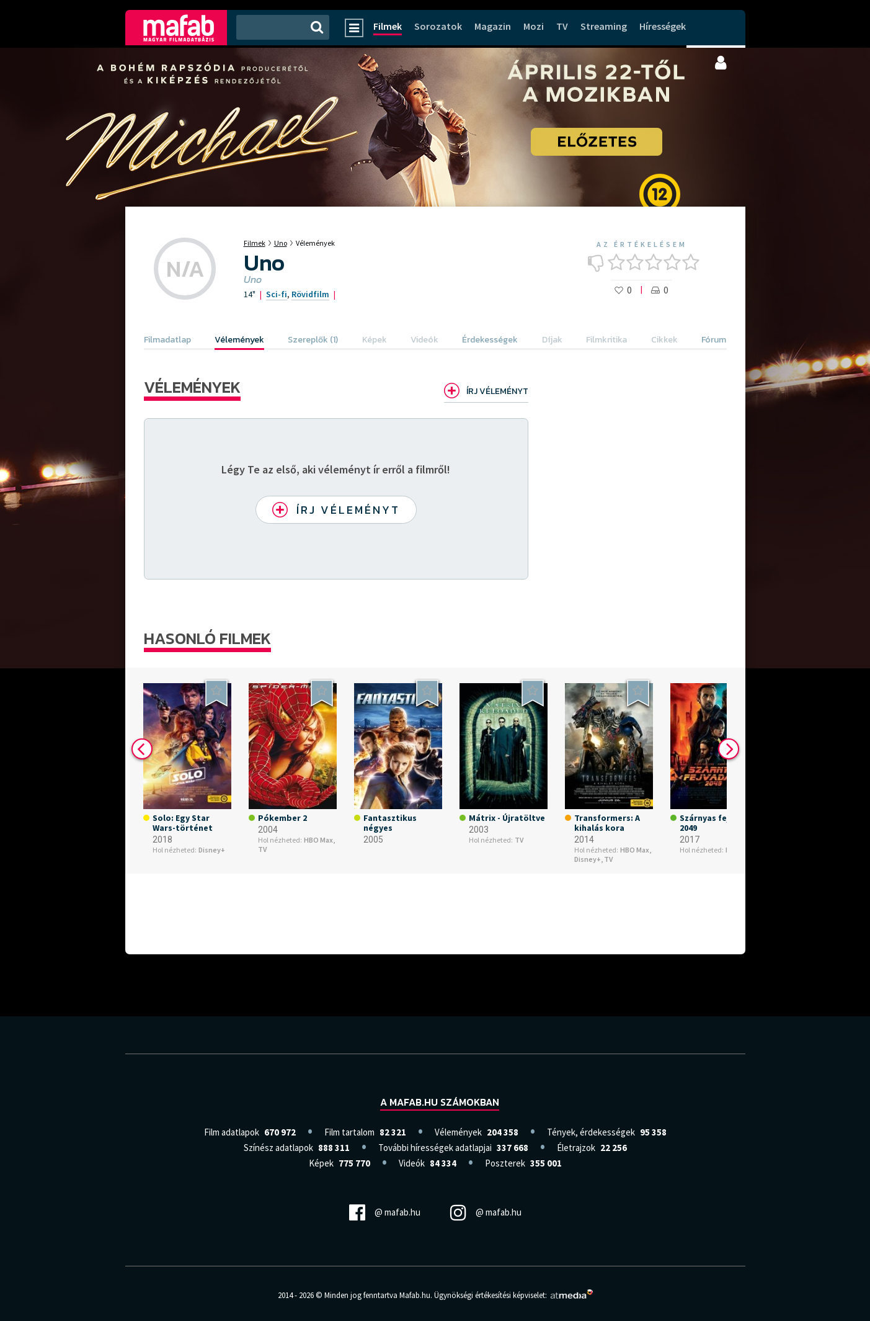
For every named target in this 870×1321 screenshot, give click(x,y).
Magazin (492, 26)
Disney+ (211, 850)
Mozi (533, 26)
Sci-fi (276, 294)
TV (562, 26)
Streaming (603, 26)
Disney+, (588, 859)
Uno (280, 243)
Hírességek (662, 26)
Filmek (387, 26)
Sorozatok (438, 26)
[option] (187, 771)
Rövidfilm (310, 294)
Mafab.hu (414, 1295)
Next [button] (728, 748)
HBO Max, (319, 840)
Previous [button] (142, 748)
